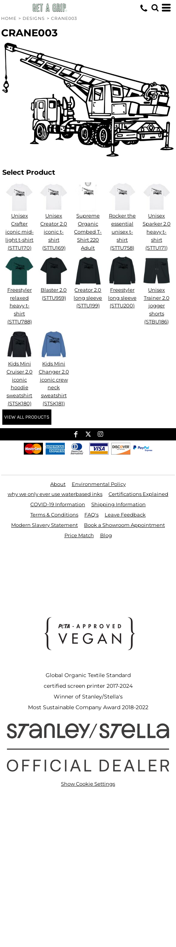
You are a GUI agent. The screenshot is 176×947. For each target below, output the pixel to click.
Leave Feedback (125, 515)
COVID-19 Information (57, 504)
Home (8, 18)
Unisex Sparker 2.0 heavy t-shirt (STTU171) (157, 231)
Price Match (79, 535)
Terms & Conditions (54, 515)
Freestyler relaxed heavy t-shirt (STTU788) (19, 306)
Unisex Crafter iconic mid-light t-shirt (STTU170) (19, 231)
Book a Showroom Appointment (124, 525)
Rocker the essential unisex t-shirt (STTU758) (122, 231)
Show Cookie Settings (88, 784)
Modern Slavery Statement (44, 525)
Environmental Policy (99, 484)
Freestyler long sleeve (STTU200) (122, 298)
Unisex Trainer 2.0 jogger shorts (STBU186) (156, 306)
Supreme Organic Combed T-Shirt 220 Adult (88, 231)
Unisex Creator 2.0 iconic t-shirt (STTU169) (53, 231)
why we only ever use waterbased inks (55, 494)
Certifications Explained (138, 494)
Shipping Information (118, 504)
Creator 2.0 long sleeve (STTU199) (88, 298)
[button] (155, 7)
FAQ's (91, 515)
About (58, 484)
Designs (34, 18)
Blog (106, 535)
